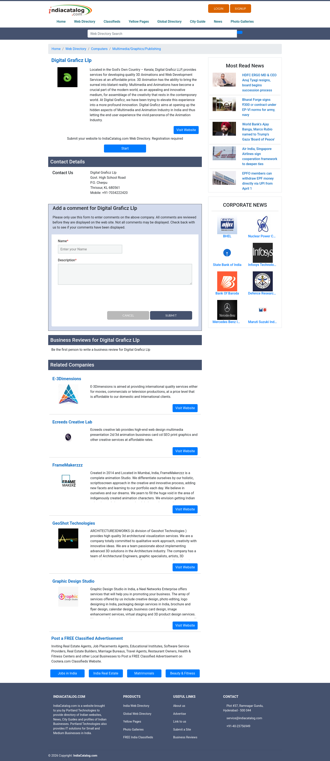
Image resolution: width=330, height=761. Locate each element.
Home (61, 22)
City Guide (198, 22)
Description (67, 260)
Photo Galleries (242, 22)
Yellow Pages (139, 22)
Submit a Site (182, 729)
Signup (240, 8)
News (218, 22)
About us (179, 705)
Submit (171, 315)
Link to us (179, 721)
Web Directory (84, 22)
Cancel (128, 315)
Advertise (179, 713)
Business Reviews (185, 737)
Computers (99, 49)
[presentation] (90, 298)
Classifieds (112, 22)
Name (63, 241)
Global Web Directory (137, 713)
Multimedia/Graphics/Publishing (136, 49)
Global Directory (169, 22)
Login (218, 8)
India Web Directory (136, 705)
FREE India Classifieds (138, 737)
